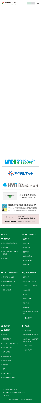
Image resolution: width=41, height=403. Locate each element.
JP (28, 3)
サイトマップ (27, 350)
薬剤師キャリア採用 (29, 281)
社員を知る (26, 294)
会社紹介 (7, 330)
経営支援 (26, 243)
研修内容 (26, 307)
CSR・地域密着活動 (11, 273)
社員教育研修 (27, 260)
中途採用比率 (27, 318)
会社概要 (5, 365)
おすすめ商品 (27, 256)
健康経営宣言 (7, 356)
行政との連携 (7, 290)
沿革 (4, 369)
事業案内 (7, 239)
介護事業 (5, 247)
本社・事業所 (7, 373)
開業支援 (26, 252)
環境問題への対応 (8, 277)
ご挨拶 (5, 335)
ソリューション (30, 234)
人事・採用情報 (30, 273)
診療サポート (27, 247)
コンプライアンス (8, 347)
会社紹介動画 (7, 360)
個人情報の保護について (31, 335)
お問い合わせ (27, 330)
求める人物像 (27, 298)
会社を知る (26, 290)
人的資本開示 (27, 345)
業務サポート (27, 239)
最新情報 (7, 326)
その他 (26, 326)
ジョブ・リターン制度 (30, 286)
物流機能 (5, 258)
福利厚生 (26, 303)
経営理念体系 (7, 339)
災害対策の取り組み (9, 377)
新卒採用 (26, 277)
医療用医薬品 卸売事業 (10, 243)
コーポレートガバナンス (10, 343)
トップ (6, 234)
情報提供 (26, 264)
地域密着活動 (7, 286)
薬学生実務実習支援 (9, 281)
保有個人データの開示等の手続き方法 (14, 392)
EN (32, 3)
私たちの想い (7, 352)
